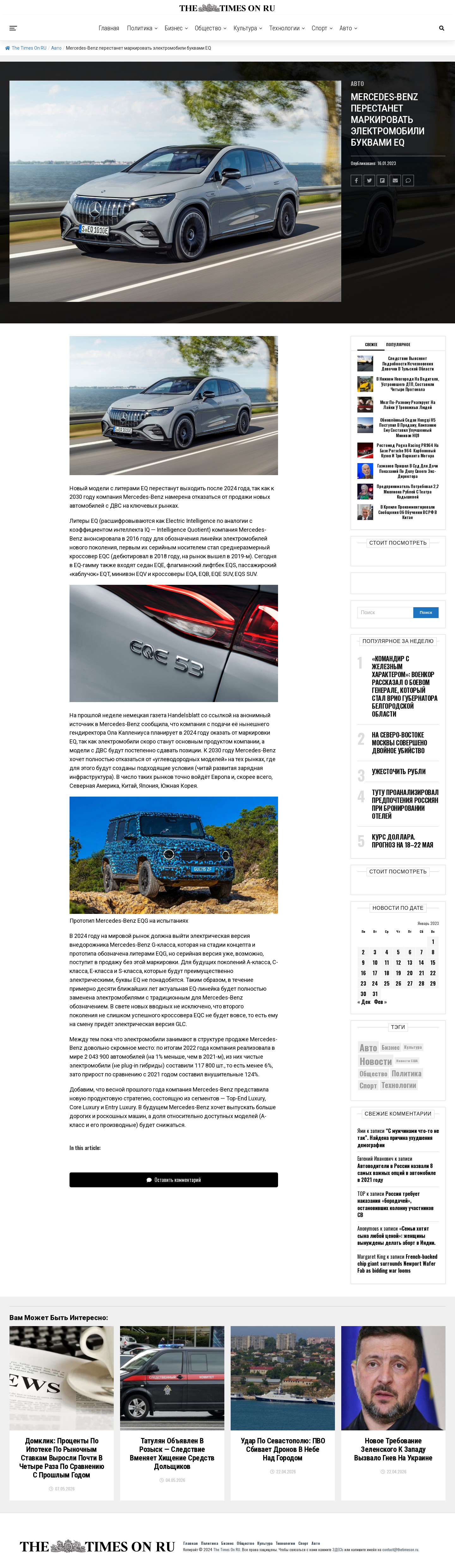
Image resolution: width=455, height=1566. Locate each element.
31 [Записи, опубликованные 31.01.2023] (375, 994)
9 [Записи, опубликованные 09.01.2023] (363, 962)
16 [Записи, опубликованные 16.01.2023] (363, 973)
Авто (346, 28)
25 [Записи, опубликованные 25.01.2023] (387, 983)
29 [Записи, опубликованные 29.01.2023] (433, 983)
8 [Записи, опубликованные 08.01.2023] (433, 952)
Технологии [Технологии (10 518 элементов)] (398, 1085)
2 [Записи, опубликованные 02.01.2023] (363, 952)
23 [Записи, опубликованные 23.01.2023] (363, 983)
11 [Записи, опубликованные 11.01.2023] (387, 962)
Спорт (319, 28)
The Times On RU (25, 48)
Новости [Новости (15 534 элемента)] (376, 1061)
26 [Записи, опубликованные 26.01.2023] (398, 983)
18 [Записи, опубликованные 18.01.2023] (386, 973)
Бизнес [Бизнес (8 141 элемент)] (391, 1047)
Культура (245, 28)
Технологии (284, 28)
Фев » (380, 1002)
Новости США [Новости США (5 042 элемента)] (407, 1060)
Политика (139, 28)
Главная (109, 28)
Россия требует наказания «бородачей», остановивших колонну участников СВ (395, 1204)
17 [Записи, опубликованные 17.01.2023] (375, 973)
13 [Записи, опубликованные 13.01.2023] (409, 962)
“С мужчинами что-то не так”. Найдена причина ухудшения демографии (398, 1138)
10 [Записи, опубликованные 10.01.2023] (375, 962)
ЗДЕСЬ (337, 1549)
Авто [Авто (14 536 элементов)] (368, 1047)
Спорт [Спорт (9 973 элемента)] (368, 1085)
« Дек (363, 1002)
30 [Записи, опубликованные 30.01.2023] (363, 994)
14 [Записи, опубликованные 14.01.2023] (421, 962)
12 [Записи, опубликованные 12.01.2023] (398, 962)
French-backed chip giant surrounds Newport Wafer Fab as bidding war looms (397, 1264)
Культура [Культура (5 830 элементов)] (413, 1047)
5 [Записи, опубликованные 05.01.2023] (398, 952)
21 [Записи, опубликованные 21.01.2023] (421, 973)
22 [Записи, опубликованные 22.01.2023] (433, 973)
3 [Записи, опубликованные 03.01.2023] (374, 952)
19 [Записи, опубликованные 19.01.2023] (398, 973)
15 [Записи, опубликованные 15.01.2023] (432, 962)
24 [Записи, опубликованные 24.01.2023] (375, 983)
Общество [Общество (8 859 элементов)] (373, 1073)
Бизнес (174, 28)
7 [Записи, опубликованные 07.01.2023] (421, 952)
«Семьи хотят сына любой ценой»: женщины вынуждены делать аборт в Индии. (396, 1235)
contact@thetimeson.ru (400, 1549)
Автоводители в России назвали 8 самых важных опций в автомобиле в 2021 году (396, 1173)
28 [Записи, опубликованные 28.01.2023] (421, 983)
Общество (208, 28)
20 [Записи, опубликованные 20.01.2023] (410, 973)
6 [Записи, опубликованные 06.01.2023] (410, 952)
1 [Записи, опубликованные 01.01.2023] (433, 941)
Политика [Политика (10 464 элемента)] (407, 1073)
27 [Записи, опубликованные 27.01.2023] (410, 983)
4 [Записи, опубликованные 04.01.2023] (386, 952)
